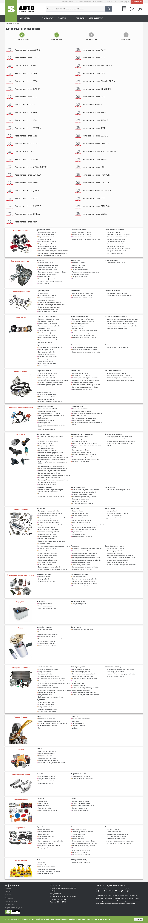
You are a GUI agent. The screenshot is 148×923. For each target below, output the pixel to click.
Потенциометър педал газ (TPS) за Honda (85, 490)
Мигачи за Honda (43, 806)
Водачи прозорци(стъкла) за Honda (83, 846)
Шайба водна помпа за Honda (82, 390)
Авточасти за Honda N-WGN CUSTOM (31, 168)
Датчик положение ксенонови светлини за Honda (54, 476)
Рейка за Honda (43, 294)
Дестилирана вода (78, 723)
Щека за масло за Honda (115, 553)
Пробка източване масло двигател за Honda (121, 558)
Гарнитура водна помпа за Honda (83, 630)
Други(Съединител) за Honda (47, 333)
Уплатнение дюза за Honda (81, 565)
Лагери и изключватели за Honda (49, 326)
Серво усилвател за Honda (115, 247)
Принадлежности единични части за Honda (86, 240)
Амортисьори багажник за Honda (82, 832)
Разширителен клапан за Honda (48, 676)
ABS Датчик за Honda (113, 233)
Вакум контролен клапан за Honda (49, 567)
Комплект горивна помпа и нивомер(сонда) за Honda (87, 424)
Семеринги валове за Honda (81, 551)
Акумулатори (48, 18)
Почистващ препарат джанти (47, 869)
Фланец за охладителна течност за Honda (85, 695)
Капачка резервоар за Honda (81, 848)
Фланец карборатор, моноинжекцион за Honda (87, 414)
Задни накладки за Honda (46, 244)
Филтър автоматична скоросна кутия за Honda (122, 326)
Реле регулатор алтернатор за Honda (84, 579)
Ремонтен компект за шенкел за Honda (50, 282)
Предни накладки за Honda (47, 242)
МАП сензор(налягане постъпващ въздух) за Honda (52, 463)
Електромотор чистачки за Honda (117, 834)
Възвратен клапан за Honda (47, 692)
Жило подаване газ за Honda (47, 556)
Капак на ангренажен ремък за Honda (50, 385)
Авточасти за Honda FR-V (26, 113)
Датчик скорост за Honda (46, 448)
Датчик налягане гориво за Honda (49, 473)
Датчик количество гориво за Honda (49, 478)
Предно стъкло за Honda (46, 836)
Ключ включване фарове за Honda (83, 457)
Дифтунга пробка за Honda (115, 518)
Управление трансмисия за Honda (83, 322)
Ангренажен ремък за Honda (47, 374)
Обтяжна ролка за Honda (46, 376)
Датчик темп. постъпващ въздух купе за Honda (53, 469)
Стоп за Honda (43, 803)
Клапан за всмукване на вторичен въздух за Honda (121, 445)
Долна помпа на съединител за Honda (84, 348)
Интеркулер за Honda (45, 707)
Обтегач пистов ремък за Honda (82, 383)
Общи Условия (77, 919)
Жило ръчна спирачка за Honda (117, 237)
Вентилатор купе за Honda (115, 672)
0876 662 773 (99, 2)
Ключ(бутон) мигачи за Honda (81, 452)
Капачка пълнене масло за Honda (117, 560)
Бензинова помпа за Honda (47, 646)
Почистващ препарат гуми (46, 867)
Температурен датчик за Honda (48, 441)
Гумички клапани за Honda (46, 539)
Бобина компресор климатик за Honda (50, 697)
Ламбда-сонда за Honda (46, 446)
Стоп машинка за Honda (80, 437)
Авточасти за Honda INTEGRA (28, 128)
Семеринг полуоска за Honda (47, 359)
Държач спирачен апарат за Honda (49, 256)
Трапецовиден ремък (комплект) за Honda (120, 380)
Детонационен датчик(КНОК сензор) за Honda (53, 458)
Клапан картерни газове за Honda (117, 562)
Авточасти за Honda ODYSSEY (28, 175)
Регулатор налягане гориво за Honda (84, 418)
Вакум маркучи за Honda (115, 254)
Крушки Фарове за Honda (80, 801)
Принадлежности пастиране (81, 862)
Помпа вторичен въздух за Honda (83, 294)
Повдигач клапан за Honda (46, 527)
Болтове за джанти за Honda (116, 263)
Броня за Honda (43, 834)
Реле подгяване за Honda (80, 450)
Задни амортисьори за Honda (47, 268)
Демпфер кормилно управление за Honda (51, 305)
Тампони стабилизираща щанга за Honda (85, 272)
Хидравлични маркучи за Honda (117, 294)
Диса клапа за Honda (45, 565)
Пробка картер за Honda (114, 516)
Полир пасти (42, 862)
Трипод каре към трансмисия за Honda (50, 348)
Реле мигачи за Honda (79, 441)
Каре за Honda (43, 366)
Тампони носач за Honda (80, 270)
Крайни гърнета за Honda (46, 781)
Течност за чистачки (78, 726)
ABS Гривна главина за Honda (116, 251)
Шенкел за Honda (43, 284)
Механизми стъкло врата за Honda (83, 841)
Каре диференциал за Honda (47, 364)
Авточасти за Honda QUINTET (28, 191)
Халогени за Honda (44, 808)
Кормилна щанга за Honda (46, 298)
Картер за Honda (112, 511)
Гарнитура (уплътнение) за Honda (83, 319)
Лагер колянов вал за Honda (81, 520)
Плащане (8, 892)
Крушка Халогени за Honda (81, 803)
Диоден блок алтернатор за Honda (83, 581)
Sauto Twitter (104, 890)
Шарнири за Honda (78, 266)
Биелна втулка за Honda (80, 516)
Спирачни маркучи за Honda (116, 242)
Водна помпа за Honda (45, 630)
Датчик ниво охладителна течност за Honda (52, 471)
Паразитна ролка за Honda (47, 378)
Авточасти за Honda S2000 (26, 199)
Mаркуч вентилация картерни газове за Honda (121, 565)
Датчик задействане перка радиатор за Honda (53, 480)
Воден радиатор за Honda (46, 702)
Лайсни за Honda (77, 836)
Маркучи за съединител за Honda (49, 340)
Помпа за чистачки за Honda (116, 839)
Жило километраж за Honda (81, 855)
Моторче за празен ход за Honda (82, 504)
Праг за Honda (43, 839)
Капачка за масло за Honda (81, 850)
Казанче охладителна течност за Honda (85, 679)
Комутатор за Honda (44, 423)
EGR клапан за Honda (79, 416)
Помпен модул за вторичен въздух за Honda (52, 569)
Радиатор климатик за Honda (47, 709)
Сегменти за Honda (78, 534)
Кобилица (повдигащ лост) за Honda (50, 513)
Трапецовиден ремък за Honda (116, 374)
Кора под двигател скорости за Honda (50, 841)
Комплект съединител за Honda (48, 319)
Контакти (138, 2)
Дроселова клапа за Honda (47, 549)
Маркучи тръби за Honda (46, 558)
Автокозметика (96, 18)
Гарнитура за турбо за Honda (47, 560)
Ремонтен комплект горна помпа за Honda (86, 352)
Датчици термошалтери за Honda (83, 676)
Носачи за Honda (77, 268)
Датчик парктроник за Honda (47, 482)
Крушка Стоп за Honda (79, 808)
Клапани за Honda (44, 543)
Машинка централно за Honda (82, 495)
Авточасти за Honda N (24, 152)
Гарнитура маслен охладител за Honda (85, 567)
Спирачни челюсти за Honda (81, 233)
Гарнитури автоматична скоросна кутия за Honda (122, 319)
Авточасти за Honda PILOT (26, 183)
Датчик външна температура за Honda (50, 453)
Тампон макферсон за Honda (47, 270)
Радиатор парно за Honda (46, 704)
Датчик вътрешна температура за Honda (51, 466)
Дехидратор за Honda (45, 695)
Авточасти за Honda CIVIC (26, 81)
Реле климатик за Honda (46, 494)
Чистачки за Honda (113, 829)
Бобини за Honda (43, 418)
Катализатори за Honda (45, 783)
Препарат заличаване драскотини (49, 871)
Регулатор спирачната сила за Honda (119, 249)
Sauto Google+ (110, 890)
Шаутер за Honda (43, 579)
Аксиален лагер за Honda (46, 336)
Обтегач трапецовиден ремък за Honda (119, 378)
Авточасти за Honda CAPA (26, 73)
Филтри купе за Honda (45, 756)
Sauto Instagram (127, 890)
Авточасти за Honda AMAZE (27, 58)
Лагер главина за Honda (80, 277)
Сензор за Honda (77, 329)
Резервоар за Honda (44, 848)
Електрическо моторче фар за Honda (84, 492)
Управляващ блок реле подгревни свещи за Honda (52, 426)
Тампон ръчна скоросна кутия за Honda (85, 331)
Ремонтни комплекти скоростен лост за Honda (87, 333)
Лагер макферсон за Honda (47, 275)
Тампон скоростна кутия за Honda (117, 348)
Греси (40, 728)
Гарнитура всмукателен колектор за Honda (86, 558)
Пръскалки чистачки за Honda (116, 836)
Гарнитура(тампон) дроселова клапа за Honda (87, 549)
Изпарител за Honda (44, 672)
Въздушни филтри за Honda (47, 751)
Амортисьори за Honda (45, 263)
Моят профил (124, 2)
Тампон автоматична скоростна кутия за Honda (122, 322)
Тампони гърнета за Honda (81, 776)
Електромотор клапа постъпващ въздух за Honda (54, 683)
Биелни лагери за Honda (80, 513)
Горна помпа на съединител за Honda (84, 350)
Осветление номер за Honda (47, 810)
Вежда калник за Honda (46, 843)
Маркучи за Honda (78, 683)
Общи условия (9, 904)
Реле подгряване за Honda (47, 429)
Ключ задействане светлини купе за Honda (86, 459)
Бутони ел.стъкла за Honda (81, 462)
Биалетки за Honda (78, 263)
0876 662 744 (111, 2)
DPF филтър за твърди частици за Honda (51, 763)
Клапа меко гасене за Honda (47, 553)
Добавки (75, 728)
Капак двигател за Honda (46, 832)
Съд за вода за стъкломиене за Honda (119, 843)
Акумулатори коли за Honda (47, 608)
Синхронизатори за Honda (80, 324)
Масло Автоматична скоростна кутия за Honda (53, 723)
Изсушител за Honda (45, 674)
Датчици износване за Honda (47, 249)
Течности (80, 18)
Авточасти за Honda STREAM (27, 215)
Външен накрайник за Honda (47, 312)
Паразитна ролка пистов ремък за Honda (85, 380)
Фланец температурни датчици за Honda (85, 688)
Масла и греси (65, 18)
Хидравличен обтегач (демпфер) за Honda (86, 385)
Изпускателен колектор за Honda (48, 532)
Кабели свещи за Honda (46, 421)
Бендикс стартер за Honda (46, 581)
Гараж (124, 11)
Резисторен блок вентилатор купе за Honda (121, 674)
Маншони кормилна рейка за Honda (49, 303)
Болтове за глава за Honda (47, 534)
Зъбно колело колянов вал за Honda (84, 527)
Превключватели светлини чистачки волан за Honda (87, 447)
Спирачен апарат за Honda (47, 247)
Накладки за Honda (44, 240)
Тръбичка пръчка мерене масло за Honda (120, 556)
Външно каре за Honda (45, 350)
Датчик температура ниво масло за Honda (51, 460)
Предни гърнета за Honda (46, 776)
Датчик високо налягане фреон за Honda (51, 679)
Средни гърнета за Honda (46, 779)
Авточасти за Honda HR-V (26, 120)
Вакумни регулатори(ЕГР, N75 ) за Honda (120, 437)
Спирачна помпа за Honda (115, 244)
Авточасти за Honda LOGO (26, 144)
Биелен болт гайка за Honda (81, 518)
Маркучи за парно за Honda (115, 676)
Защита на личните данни (13, 908)
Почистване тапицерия (45, 874)
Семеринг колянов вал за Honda (82, 537)
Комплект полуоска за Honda (47, 357)
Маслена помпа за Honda (46, 637)
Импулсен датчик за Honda (47, 485)
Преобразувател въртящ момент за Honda (120, 324)
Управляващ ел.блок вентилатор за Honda (120, 669)
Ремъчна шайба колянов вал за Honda (84, 530)
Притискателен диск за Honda (48, 324)
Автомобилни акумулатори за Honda (118, 490)
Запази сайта (68, 2)
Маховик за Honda (44, 329)
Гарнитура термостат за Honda (82, 569)
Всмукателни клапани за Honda (48, 520)
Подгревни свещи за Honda (47, 411)
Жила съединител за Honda (47, 331)
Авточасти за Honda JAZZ (26, 136)
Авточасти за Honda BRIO (26, 66)
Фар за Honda (42, 801)
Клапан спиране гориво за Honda (117, 439)
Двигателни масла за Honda (47, 719)
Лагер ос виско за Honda (80, 681)
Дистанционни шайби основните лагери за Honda (88, 525)
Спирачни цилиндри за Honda (82, 237)
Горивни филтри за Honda (46, 753)
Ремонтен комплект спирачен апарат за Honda (53, 251)
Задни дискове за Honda (46, 237)
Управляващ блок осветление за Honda (51, 496)
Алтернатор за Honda (79, 577)
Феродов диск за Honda (45, 322)
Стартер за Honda (44, 577)
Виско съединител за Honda (81, 669)
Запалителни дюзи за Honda (81, 411)
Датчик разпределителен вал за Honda (50, 455)
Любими (132, 11)
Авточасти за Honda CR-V (26, 97)
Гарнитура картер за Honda (81, 562)
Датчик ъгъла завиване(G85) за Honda (50, 437)
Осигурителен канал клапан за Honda (50, 525)
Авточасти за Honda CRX (26, 105)
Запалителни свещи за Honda (47, 409)
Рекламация (9, 898)
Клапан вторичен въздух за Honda (49, 307)
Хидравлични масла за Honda (48, 726)
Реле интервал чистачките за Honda (84, 455)
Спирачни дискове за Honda (47, 233)
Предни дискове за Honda (46, 235)
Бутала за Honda (77, 532)
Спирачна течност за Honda (81, 719)
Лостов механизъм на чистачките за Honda (120, 841)
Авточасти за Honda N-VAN (26, 160)
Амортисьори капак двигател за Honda (84, 843)
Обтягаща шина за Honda (46, 397)
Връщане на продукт (11, 901)
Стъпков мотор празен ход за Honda (84, 497)
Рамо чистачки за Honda (114, 832)
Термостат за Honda (78, 685)
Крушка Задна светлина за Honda (83, 806)
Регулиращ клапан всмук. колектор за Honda (121, 441)
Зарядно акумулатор (79, 604)
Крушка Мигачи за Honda (80, 810)
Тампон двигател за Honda (115, 549)
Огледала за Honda (78, 834)
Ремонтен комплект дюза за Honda (83, 421)
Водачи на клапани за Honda (47, 537)
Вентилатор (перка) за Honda (81, 672)
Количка (140, 11)
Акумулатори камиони (45, 606)
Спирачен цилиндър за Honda (116, 240)
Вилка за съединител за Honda (48, 338)
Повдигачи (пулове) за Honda (47, 516)
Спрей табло (42, 864)
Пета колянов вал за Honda (81, 523)
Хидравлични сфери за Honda (48, 279)
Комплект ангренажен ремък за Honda (50, 383)
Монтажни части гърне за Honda (82, 779)
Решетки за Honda (78, 839)
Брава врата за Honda (79, 501)
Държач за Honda (78, 326)
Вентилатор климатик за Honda (48, 688)
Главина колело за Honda (80, 275)
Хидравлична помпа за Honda (82, 296)
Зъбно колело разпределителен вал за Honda (53, 518)
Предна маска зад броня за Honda (49, 846)
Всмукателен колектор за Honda (48, 530)
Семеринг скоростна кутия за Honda (84, 338)
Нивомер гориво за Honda (80, 499)
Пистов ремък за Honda (80, 374)
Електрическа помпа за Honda (82, 298)
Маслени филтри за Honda (47, 758)
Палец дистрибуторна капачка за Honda (51, 416)
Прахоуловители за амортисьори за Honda (52, 272)
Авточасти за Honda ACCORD (28, 50)
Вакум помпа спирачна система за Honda (51, 639)
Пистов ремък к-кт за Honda (81, 376)
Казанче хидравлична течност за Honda (119, 296)
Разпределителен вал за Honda (48, 511)
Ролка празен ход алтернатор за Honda (85, 387)
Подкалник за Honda (79, 829)
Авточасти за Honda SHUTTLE (28, 207)
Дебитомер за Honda (45, 444)
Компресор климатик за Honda (48, 669)
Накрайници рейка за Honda (47, 296)
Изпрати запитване (85, 2)
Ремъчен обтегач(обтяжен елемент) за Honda (53, 380)
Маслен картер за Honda (115, 551)
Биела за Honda (77, 511)
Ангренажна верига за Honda (47, 395)
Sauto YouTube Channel (116, 890)
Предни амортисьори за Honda (48, 266)
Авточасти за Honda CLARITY (27, 89)
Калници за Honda (44, 829)
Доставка (8, 895)
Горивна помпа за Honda (80, 409)
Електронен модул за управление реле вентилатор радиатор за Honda (50, 491)
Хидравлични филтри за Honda (48, 760)
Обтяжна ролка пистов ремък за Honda (85, 378)
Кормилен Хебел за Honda (46, 301)
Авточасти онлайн (29, 18)
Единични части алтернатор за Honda (84, 584)
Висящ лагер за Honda (45, 362)
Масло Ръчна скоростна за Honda (49, 721)
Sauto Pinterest (121, 890)
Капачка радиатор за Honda (81, 690)
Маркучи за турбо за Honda (47, 562)
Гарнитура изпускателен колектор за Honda (86, 560)
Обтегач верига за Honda (46, 399)
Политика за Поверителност (99, 919)
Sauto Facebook (98, 890)
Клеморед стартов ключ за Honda (83, 439)
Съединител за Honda (45, 343)
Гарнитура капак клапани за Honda (83, 556)
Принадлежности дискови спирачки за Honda (52, 254)
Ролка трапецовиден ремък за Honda (119, 376)
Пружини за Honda (44, 277)
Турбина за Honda (44, 551)
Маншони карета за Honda (46, 355)
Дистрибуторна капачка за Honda (49, 414)
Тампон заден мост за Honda (81, 279)
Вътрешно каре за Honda (46, 352)
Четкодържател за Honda (80, 586)
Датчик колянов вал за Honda (47, 451)
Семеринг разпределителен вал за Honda (51, 541)
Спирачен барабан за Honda (81, 235)
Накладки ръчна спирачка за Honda (118, 235)
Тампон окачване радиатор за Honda (84, 692)
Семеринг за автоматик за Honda (117, 329)
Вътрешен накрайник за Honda (48, 310)
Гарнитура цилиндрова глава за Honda (84, 553)
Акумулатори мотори (45, 604)
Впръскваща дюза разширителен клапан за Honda (54, 690)
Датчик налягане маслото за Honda (49, 439)
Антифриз (75, 721)
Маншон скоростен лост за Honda (83, 336)
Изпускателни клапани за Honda (48, 523)
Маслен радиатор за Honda (47, 711)
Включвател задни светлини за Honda (84, 444)
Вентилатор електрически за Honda (83, 674)
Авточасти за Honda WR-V (26, 222)
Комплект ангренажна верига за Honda (50, 402)
